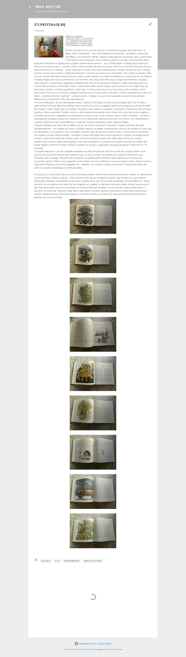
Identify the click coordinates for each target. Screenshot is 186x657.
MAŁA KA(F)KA (47, 7)
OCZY (57, 561)
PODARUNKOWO (72, 561)
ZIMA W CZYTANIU (92, 561)
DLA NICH (46, 561)
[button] (150, 24)
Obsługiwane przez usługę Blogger (93, 643)
